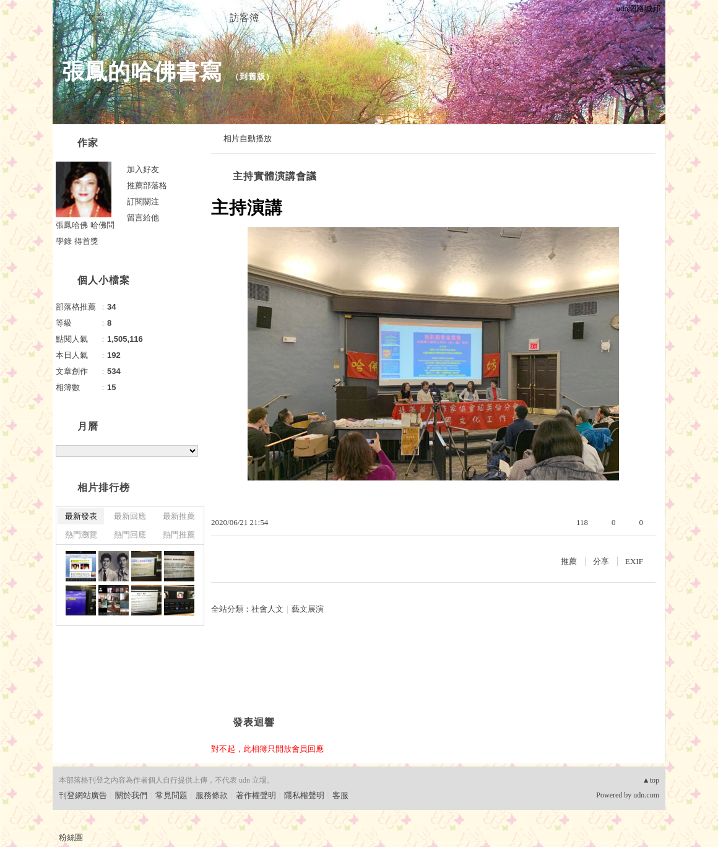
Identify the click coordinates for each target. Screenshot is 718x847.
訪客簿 (244, 17)
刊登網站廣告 (83, 795)
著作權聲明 (256, 795)
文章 (96, 17)
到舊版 (253, 76)
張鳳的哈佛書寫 (142, 71)
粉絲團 (71, 837)
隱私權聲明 (304, 795)
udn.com (646, 795)
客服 (340, 795)
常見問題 (171, 795)
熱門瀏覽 (81, 534)
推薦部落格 (147, 185)
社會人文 (267, 609)
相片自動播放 (247, 138)
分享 (601, 561)
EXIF (634, 561)
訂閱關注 (143, 201)
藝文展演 (308, 609)
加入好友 (143, 169)
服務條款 (212, 795)
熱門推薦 (179, 534)
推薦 (569, 561)
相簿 (170, 17)
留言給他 (143, 217)
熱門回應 (130, 534)
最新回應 (130, 516)
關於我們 (131, 795)
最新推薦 (179, 516)
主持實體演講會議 (275, 176)
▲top (650, 780)
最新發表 (81, 516)
